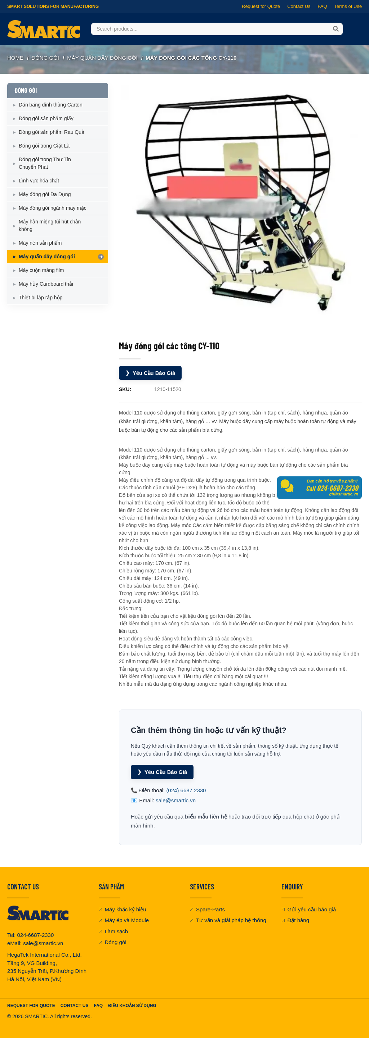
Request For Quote (31, 1005)
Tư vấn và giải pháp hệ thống (228, 920)
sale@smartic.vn (176, 800)
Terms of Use (348, 6)
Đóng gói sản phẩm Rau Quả (51, 132)
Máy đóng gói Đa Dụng (45, 194)
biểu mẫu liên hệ (206, 816)
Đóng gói (112, 942)
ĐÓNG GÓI (45, 58)
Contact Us (298, 6)
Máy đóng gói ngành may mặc (52, 208)
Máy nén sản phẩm (40, 243)
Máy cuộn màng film (41, 270)
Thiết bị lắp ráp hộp (40, 297)
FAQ (322, 6)
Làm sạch (113, 931)
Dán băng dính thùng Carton (51, 105)
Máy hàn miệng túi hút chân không (50, 225)
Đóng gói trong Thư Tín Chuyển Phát (45, 163)
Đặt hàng (295, 920)
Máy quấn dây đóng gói (102, 58)
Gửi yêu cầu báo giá (308, 909)
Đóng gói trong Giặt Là (44, 146)
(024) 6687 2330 (186, 790)
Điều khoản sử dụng (132, 1005)
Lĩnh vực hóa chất (39, 180)
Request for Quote (261, 6)
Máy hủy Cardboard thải (46, 284)
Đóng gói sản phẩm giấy (46, 118)
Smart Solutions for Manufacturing (53, 6)
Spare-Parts (207, 909)
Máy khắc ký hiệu (122, 909)
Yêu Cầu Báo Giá (150, 373)
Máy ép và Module (124, 920)
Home (15, 58)
